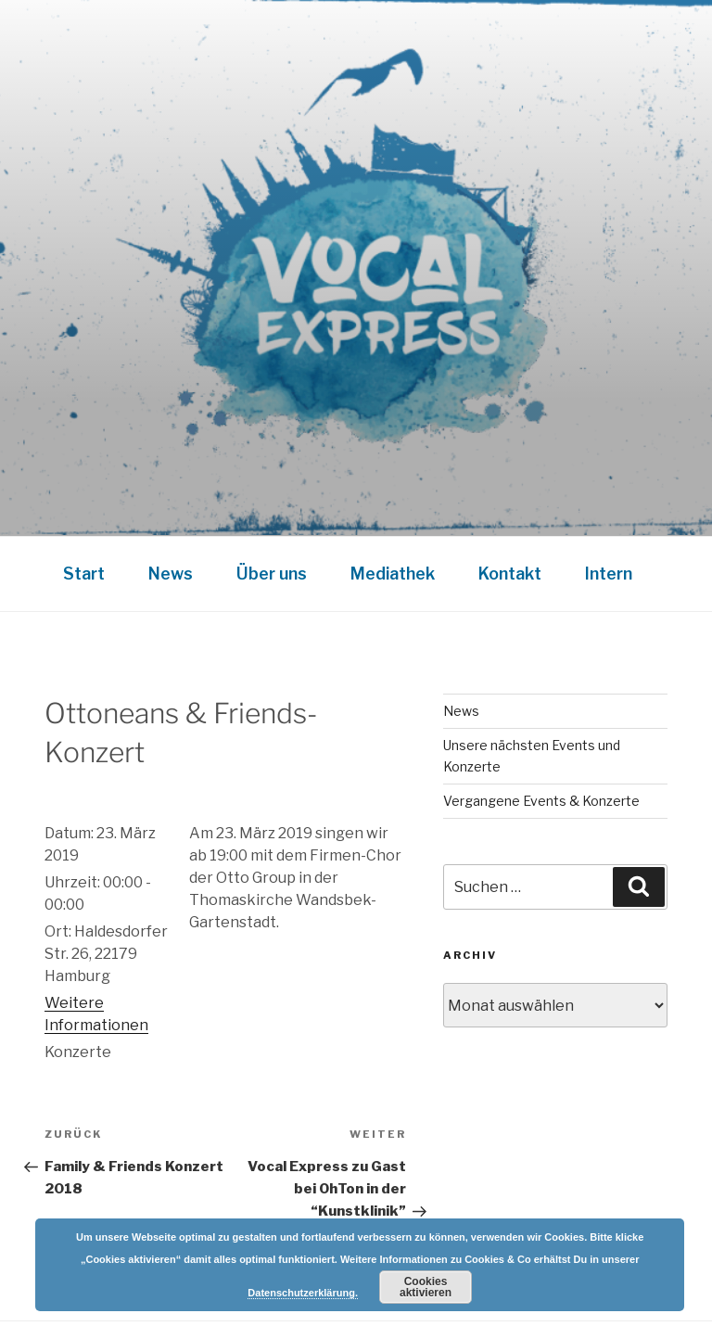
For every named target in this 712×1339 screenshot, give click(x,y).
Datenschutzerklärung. (303, 1292)
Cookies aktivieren (425, 1287)
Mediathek (392, 573)
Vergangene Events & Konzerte (541, 801)
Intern (608, 573)
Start (84, 573)
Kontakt (509, 573)
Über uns (271, 573)
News (170, 573)
